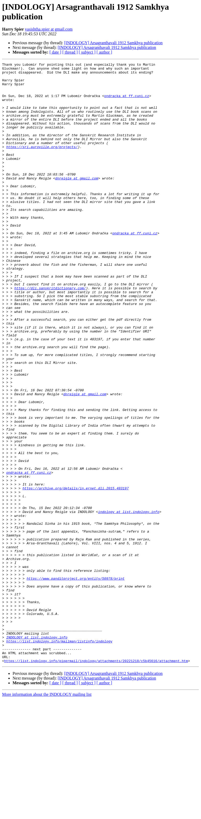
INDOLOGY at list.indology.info (37, 752)
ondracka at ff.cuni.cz (126, 102)
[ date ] (55, 52)
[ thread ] (70, 52)
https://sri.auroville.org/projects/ (42, 164)
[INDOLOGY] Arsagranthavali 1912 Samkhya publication (113, 43)
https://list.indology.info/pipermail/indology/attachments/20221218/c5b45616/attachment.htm (96, 780)
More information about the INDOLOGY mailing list (47, 814)
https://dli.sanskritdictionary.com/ (50, 333)
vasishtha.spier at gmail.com (48, 29)
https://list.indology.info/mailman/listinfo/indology (59, 757)
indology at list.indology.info (128, 602)
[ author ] (104, 52)
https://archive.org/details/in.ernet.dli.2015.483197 (76, 573)
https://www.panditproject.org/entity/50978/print (76, 682)
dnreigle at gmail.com (76, 201)
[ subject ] (87, 52)
